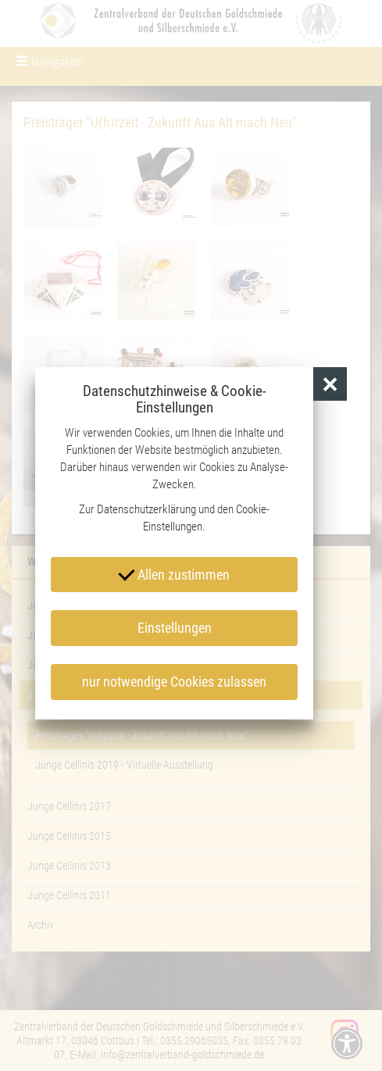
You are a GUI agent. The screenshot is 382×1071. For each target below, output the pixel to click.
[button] (330, 384)
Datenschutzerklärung (146, 509)
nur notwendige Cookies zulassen (174, 681)
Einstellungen (174, 627)
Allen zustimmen (174, 573)
